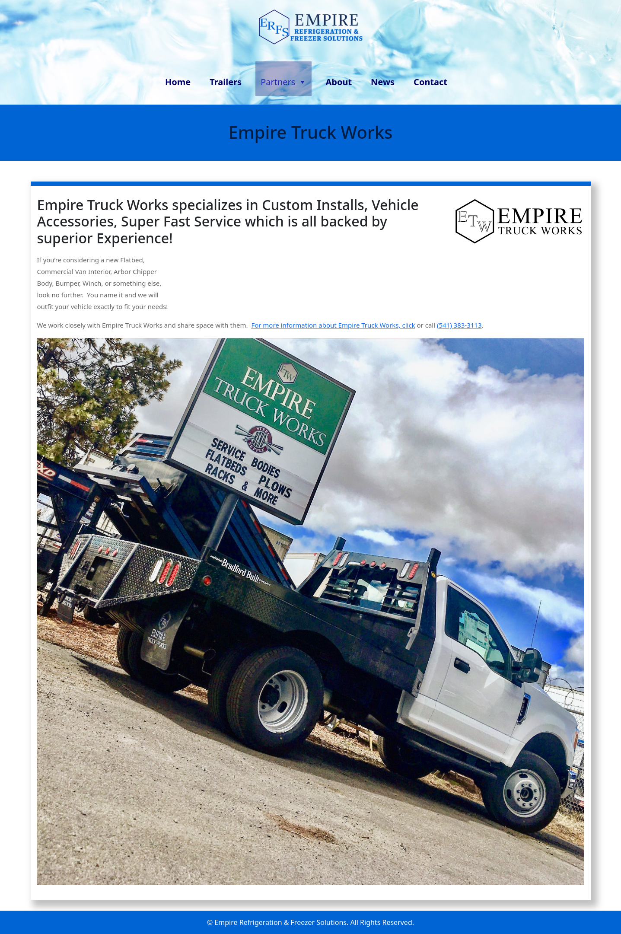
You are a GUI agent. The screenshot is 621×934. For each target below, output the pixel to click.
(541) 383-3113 (459, 325)
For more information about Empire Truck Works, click (333, 325)
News (383, 82)
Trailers (226, 82)
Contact (430, 82)
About (338, 82)
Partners (283, 80)
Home (178, 82)
